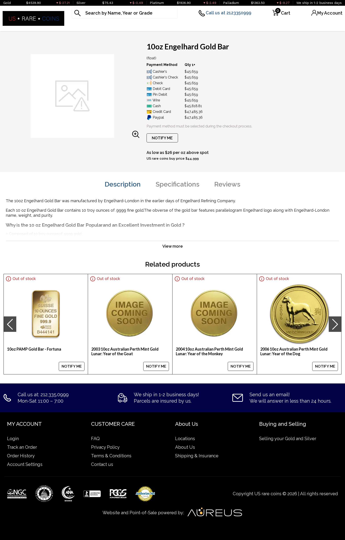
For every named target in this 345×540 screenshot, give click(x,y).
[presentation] (10, 324)
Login (13, 438)
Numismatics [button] (233, 25)
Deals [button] (266, 25)
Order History (21, 455)
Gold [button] (78, 25)
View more (172, 246)
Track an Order (22, 447)
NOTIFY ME (162, 138)
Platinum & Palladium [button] (143, 25)
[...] (125, 13)
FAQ (95, 438)
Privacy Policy (105, 447)
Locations (185, 438)
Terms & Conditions (111, 455)
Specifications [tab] (177, 184)
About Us (185, 447)
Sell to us (331, 25)
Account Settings (24, 464)
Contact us (102, 464)
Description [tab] (123, 184)
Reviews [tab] (227, 184)
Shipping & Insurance (196, 455)
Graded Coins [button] (192, 25)
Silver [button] (101, 25)
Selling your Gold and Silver (287, 438)
